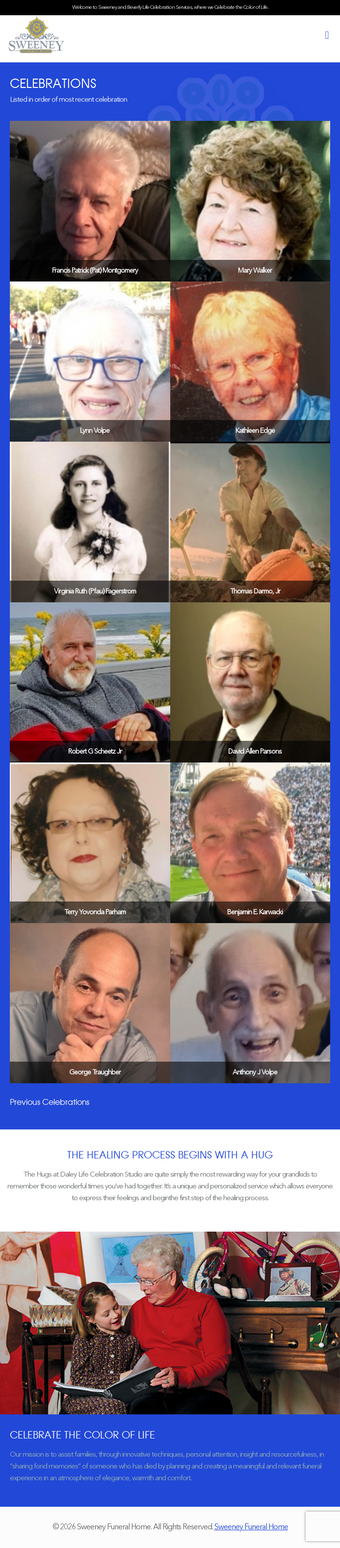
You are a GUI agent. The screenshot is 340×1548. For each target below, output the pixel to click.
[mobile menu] (326, 36)
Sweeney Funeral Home (251, 1527)
